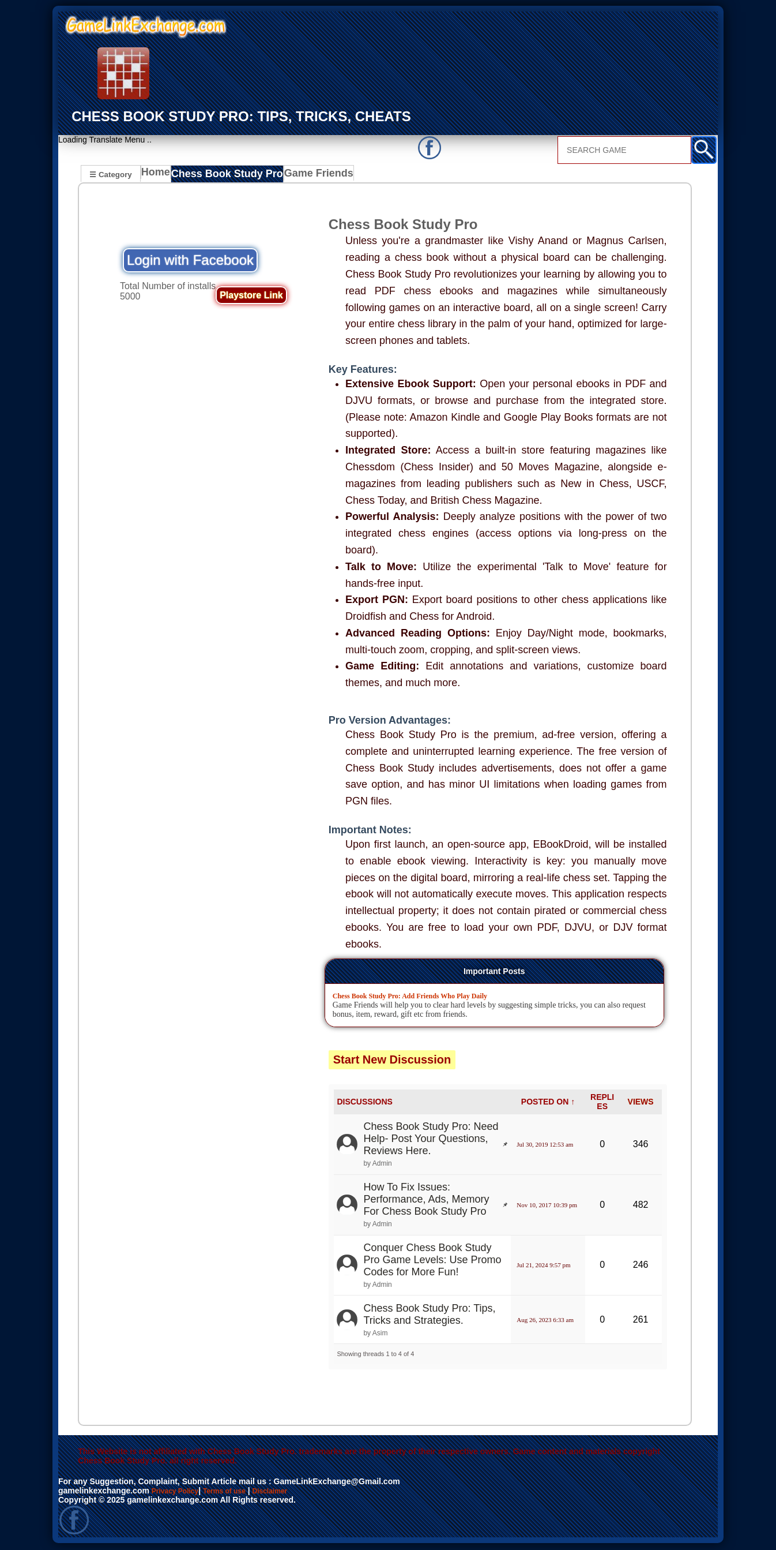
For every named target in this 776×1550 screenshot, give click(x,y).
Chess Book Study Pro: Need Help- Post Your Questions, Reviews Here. (430, 1140)
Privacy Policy (179, 1491)
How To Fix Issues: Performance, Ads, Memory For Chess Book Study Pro (426, 1200)
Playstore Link (251, 296)
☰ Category (110, 174)
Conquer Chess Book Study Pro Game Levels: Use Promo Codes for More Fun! (432, 1261)
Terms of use (236, 1491)
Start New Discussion (392, 1060)
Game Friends (309, 175)
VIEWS (641, 1103)
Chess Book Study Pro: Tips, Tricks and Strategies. (429, 1315)
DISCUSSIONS (364, 1103)
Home (158, 175)
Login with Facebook (190, 261)
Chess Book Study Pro (225, 175)
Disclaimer (287, 1491)
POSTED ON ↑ (548, 1103)
